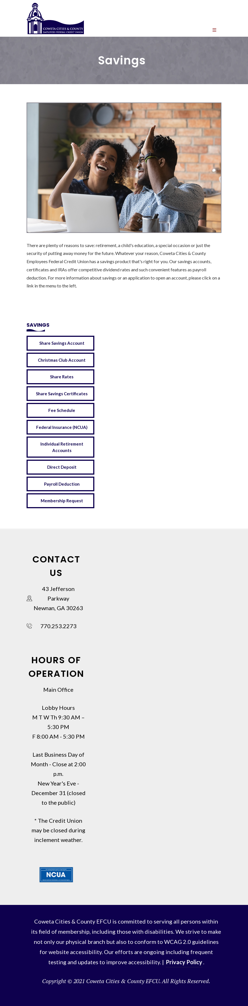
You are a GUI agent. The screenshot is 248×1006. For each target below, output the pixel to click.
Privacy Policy (184, 962)
